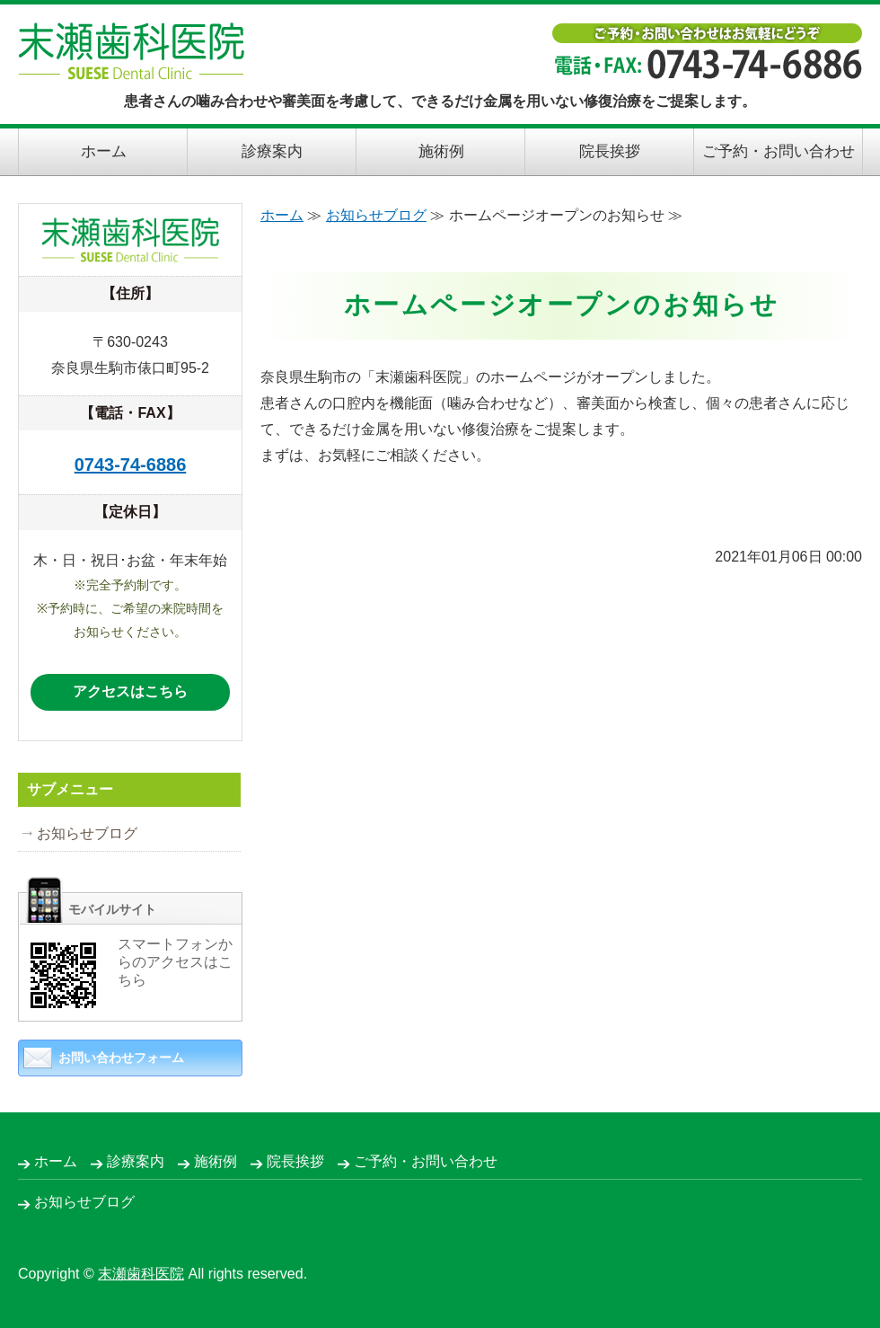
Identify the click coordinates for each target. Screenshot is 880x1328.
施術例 (441, 151)
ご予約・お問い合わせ (778, 151)
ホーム (104, 151)
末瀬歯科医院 (141, 1273)
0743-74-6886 (131, 464)
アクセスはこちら (130, 691)
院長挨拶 (609, 151)
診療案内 (272, 151)
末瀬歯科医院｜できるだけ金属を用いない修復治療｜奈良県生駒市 (131, 51)
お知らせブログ (376, 215)
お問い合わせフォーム (121, 1057)
